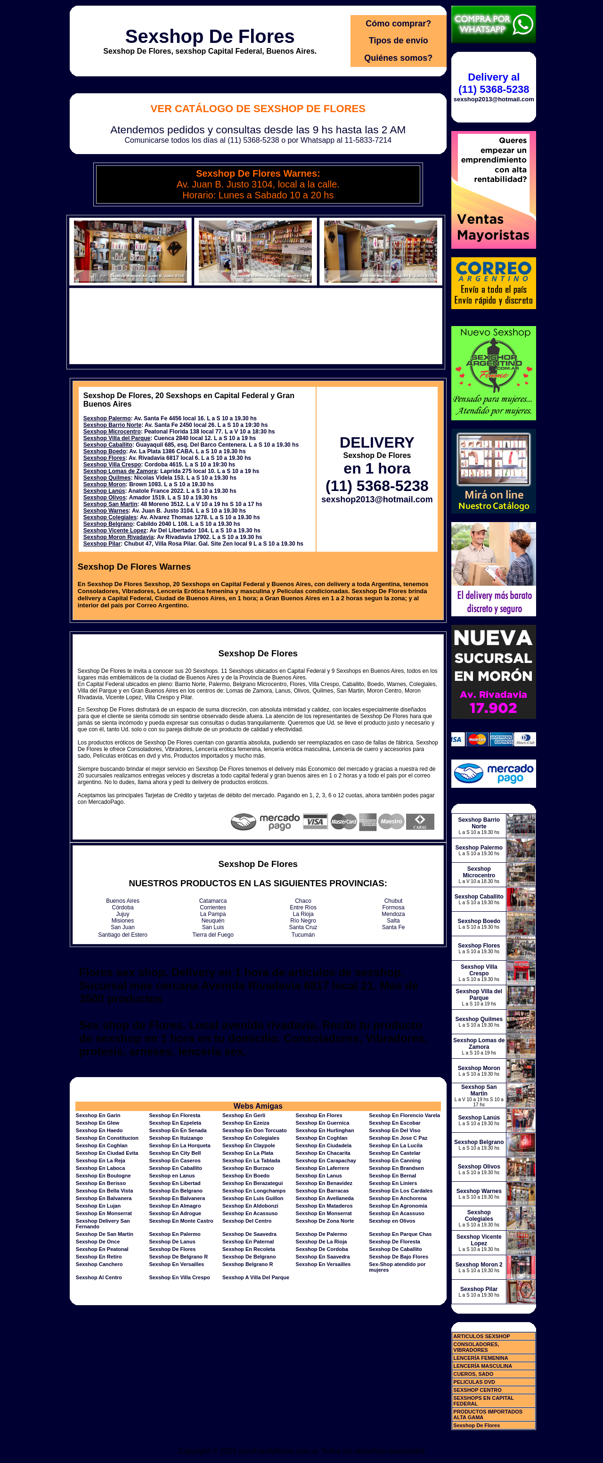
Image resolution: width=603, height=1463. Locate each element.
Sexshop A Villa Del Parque (255, 1277)
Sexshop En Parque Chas (400, 1234)
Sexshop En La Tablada (251, 1160)
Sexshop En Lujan (98, 1206)
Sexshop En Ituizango (176, 1138)
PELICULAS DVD (474, 1382)
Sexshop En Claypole (248, 1145)
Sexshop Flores (104, 458)
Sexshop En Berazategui (252, 1183)
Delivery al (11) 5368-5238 (493, 83)
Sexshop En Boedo (245, 1175)
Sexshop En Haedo (99, 1130)
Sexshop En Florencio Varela (404, 1115)
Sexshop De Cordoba (322, 1249)
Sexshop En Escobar (394, 1123)
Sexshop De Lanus (172, 1241)
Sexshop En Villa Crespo (179, 1277)
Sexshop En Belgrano (176, 1190)
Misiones (123, 920)
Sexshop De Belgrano (249, 1256)
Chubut (393, 901)
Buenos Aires (122, 901)
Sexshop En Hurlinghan (325, 1130)
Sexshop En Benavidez (324, 1183)
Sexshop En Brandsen (396, 1168)
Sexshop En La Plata (247, 1153)
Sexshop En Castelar (394, 1153)
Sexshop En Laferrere (323, 1168)
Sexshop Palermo (107, 418)
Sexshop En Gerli (243, 1115)
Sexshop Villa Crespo (112, 464)
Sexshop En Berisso (101, 1183)
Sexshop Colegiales (110, 517)
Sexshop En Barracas (322, 1190)
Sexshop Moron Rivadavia (118, 537)
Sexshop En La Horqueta (179, 1145)
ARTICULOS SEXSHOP (481, 1336)
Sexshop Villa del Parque (117, 438)
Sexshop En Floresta (174, 1115)
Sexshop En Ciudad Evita (107, 1153)
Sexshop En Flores (319, 1115)
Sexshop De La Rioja (321, 1241)
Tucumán (303, 935)
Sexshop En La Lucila (396, 1145)
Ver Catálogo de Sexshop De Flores (258, 108)
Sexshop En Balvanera (104, 1198)
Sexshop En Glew (97, 1123)
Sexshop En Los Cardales (400, 1190)
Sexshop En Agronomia (398, 1206)
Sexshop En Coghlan (322, 1138)
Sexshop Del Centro (247, 1221)
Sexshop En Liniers (393, 1183)
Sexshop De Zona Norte (325, 1221)
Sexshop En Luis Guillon (253, 1198)
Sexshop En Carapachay (326, 1160)
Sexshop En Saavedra (323, 1256)
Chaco (303, 901)
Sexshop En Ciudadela (324, 1145)
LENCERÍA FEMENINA (480, 1358)
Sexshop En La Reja (100, 1160)
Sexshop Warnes (106, 510)
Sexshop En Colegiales (250, 1138)
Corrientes (213, 907)
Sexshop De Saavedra (249, 1234)
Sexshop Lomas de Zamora (120, 471)
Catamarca (213, 901)
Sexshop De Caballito (395, 1249)
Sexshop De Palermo (321, 1234)
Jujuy (123, 914)
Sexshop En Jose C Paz (398, 1138)
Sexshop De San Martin (104, 1234)
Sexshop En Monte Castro (181, 1221)
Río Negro (303, 920)
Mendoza (393, 914)
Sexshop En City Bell (175, 1153)
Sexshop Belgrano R (247, 1264)
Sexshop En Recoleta (248, 1249)
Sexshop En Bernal (392, 1175)
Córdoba (123, 907)
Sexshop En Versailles (176, 1264)
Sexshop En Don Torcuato (254, 1130)
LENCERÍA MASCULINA (482, 1366)
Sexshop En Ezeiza (245, 1123)
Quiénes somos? (398, 58)
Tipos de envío (398, 40)
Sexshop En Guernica (323, 1123)
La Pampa (213, 914)
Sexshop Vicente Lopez (115, 530)
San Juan (123, 927)
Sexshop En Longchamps (253, 1190)
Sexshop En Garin (98, 1115)
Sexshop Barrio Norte (112, 425)
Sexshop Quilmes (107, 477)
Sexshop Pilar (102, 543)
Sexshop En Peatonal (102, 1249)
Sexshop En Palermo (174, 1234)
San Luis (213, 927)
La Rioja (303, 914)
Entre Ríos (303, 907)
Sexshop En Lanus (319, 1175)
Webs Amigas (258, 1106)
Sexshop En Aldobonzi (250, 1206)
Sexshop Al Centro (99, 1277)
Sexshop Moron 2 (479, 1264)
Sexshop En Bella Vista (104, 1190)
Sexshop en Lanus (172, 1175)
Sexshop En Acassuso (250, 1213)
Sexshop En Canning (395, 1160)
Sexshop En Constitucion (107, 1138)
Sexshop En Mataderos (324, 1206)
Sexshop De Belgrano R (178, 1256)
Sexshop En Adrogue (175, 1213)
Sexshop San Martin (110, 504)
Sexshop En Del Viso (394, 1130)
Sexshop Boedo (104, 451)
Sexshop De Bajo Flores (398, 1256)
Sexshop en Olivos (392, 1221)
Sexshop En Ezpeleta (175, 1123)
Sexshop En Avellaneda (325, 1198)
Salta (393, 920)
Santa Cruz (303, 927)
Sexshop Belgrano (108, 524)
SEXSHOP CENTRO (477, 1390)
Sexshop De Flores (210, 36)
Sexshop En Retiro (99, 1256)
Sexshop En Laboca (100, 1168)
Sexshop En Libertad (174, 1183)
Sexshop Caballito (107, 444)
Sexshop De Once (98, 1241)
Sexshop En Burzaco (248, 1168)
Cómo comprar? (398, 23)
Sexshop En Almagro (175, 1206)
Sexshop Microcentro (112, 431)
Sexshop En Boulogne (103, 1175)
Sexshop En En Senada (177, 1130)
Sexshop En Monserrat (104, 1213)
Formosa (393, 907)
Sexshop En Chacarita (323, 1153)
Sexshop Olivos (104, 497)
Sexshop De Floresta (394, 1241)
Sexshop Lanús (104, 491)
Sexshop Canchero (99, 1264)
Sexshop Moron (104, 484)
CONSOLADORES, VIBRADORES (476, 1347)
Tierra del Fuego (213, 935)
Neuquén (213, 920)
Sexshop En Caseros (174, 1160)
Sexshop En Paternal (248, 1241)
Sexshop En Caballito (175, 1168)
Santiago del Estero (122, 935)
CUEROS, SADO (473, 1374)
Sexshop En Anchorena (398, 1198)
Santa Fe (393, 927)
